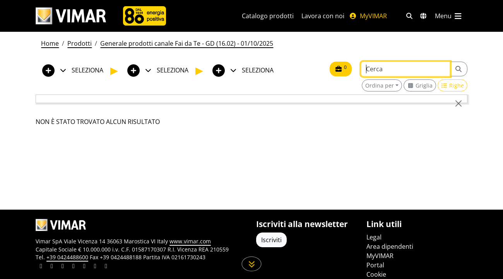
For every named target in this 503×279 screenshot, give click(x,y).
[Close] (458, 103)
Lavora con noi (322, 16)
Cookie (376, 274)
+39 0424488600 (67, 257)
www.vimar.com (190, 241)
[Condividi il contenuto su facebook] (52, 267)
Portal (375, 265)
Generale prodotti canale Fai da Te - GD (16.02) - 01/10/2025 (186, 43)
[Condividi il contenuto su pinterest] (63, 267)
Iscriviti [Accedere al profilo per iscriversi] (271, 240)
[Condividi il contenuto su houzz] (95, 267)
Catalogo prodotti (268, 16)
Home (50, 43)
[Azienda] (144, 16)
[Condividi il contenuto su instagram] (73, 267)
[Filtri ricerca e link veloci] (409, 16)
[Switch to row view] (453, 85)
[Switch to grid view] (420, 85)
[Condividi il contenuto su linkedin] (41, 267)
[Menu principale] (448, 16)
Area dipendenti (389, 246)
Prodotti (79, 43)
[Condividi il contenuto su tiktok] (106, 267)
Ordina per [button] (379, 85)
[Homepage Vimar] (71, 16)
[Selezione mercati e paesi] (423, 16)
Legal (374, 237)
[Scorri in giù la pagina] (252, 264)
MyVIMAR (368, 16)
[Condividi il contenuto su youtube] (84, 267)
